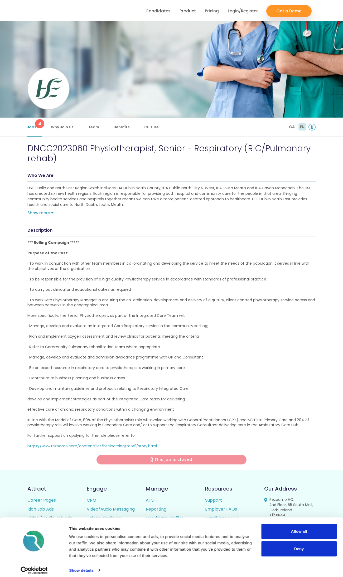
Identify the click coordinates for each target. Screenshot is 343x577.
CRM (91, 501)
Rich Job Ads (40, 510)
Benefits (122, 127)
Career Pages (41, 501)
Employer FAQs (221, 510)
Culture (152, 127)
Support (213, 501)
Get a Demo (289, 10)
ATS (150, 501)
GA (292, 126)
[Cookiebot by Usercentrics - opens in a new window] (34, 567)
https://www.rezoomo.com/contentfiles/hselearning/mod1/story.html (92, 447)
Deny (299, 545)
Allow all (299, 528)
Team (94, 127)
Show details (81, 566)
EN (302, 126)
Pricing (212, 10)
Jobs (34, 124)
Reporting (156, 510)
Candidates (158, 10)
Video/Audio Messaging (111, 510)
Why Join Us (62, 127)
